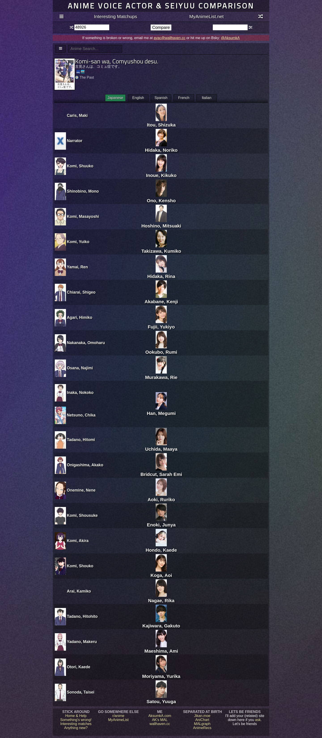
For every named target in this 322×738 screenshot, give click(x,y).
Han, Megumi (161, 410)
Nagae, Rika (161, 598)
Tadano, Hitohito (82, 616)
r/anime (118, 716)
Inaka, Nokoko (80, 392)
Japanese (115, 98)
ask (258, 720)
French (183, 98)
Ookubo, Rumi (161, 349)
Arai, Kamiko (79, 591)
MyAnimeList (118, 720)
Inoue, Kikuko (161, 172)
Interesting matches (76, 724)
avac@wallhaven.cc (169, 38)
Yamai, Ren (77, 267)
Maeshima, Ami (161, 648)
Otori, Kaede (78, 667)
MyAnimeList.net (206, 16)
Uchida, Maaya (161, 446)
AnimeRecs (202, 728)
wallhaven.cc (160, 724)
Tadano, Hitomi (81, 439)
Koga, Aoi (161, 572)
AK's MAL (160, 720)
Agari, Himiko (79, 317)
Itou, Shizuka (161, 122)
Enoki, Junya (161, 522)
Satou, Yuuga (161, 699)
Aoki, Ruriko (161, 497)
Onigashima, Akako (85, 465)
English (138, 98)
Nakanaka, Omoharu (86, 343)
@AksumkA (230, 38)
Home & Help (76, 716)
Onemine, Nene (81, 490)
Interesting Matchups (115, 16)
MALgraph (202, 724)
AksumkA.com (159, 716)
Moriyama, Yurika (161, 673)
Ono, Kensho (161, 198)
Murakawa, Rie (161, 374)
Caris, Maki (77, 115)
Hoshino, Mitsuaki (161, 223)
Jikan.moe (202, 716)
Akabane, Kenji (161, 299)
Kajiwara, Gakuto (161, 623)
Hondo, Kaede (161, 547)
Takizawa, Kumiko (161, 248)
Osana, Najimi (80, 368)
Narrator (74, 141)
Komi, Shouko (80, 566)
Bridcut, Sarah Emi (161, 471)
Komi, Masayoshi (83, 216)
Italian (207, 98)
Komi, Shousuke (82, 515)
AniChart (202, 720)
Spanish (161, 98)
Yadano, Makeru (82, 641)
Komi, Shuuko (80, 166)
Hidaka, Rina (161, 273)
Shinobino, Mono (83, 191)
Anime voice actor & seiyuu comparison (161, 5)
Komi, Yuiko (78, 242)
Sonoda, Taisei (80, 692)
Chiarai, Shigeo (81, 292)
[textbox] (91, 27)
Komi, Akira (78, 540)
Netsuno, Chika (81, 415)
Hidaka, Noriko (161, 147)
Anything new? (76, 728)
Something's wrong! (75, 720)
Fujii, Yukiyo (161, 324)
